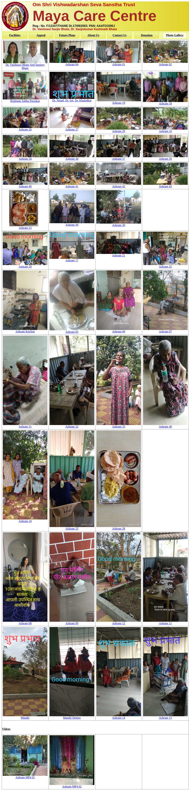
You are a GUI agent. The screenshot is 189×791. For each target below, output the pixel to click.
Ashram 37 (118, 157)
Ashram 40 (25, 185)
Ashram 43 (165, 185)
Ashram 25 (71, 527)
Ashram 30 (118, 224)
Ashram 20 (25, 265)
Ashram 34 (25, 157)
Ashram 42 (118, 185)
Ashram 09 (71, 622)
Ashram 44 (71, 223)
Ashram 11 (165, 622)
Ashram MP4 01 (25, 776)
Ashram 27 (71, 128)
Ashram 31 (25, 425)
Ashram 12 (118, 622)
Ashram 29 (118, 130)
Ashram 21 (118, 254)
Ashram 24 (25, 520)
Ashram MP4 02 (71, 785)
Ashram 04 (71, 63)
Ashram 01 (118, 63)
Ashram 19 (118, 101)
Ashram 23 (25, 226)
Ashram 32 (71, 425)
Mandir (25, 716)
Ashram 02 (165, 63)
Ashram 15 (165, 716)
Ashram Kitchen (25, 330)
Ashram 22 (165, 265)
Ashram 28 (118, 527)
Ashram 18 (165, 102)
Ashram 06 (118, 330)
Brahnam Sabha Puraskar (25, 100)
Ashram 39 (165, 157)
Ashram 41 (71, 185)
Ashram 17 (71, 259)
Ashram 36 (71, 157)
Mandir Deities (71, 716)
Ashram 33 (165, 130)
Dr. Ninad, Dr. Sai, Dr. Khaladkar (71, 99)
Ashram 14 (118, 716)
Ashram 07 (165, 330)
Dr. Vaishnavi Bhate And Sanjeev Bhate (25, 65)
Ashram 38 (165, 425)
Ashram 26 (25, 128)
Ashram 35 (118, 425)
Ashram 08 (25, 622)
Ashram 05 (71, 330)
